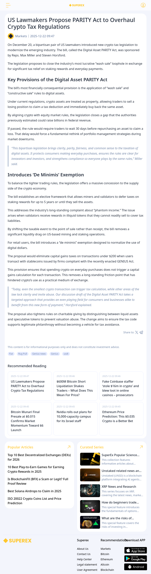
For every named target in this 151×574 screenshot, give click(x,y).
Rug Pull (22, 353)
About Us (82, 548)
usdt (66, 353)
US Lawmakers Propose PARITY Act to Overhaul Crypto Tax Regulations (28, 386)
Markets (21, 36)
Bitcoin (105, 554)
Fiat (11, 353)
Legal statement (87, 564)
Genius (54, 353)
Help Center (84, 559)
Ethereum (107, 559)
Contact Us (83, 554)
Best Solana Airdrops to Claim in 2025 (34, 491)
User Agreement (87, 570)
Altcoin (105, 564)
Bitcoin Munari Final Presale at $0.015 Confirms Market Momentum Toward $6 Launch (27, 421)
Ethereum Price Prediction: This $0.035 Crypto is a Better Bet (118, 416)
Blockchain (107, 570)
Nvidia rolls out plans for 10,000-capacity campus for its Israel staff (74, 416)
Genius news (39, 353)
